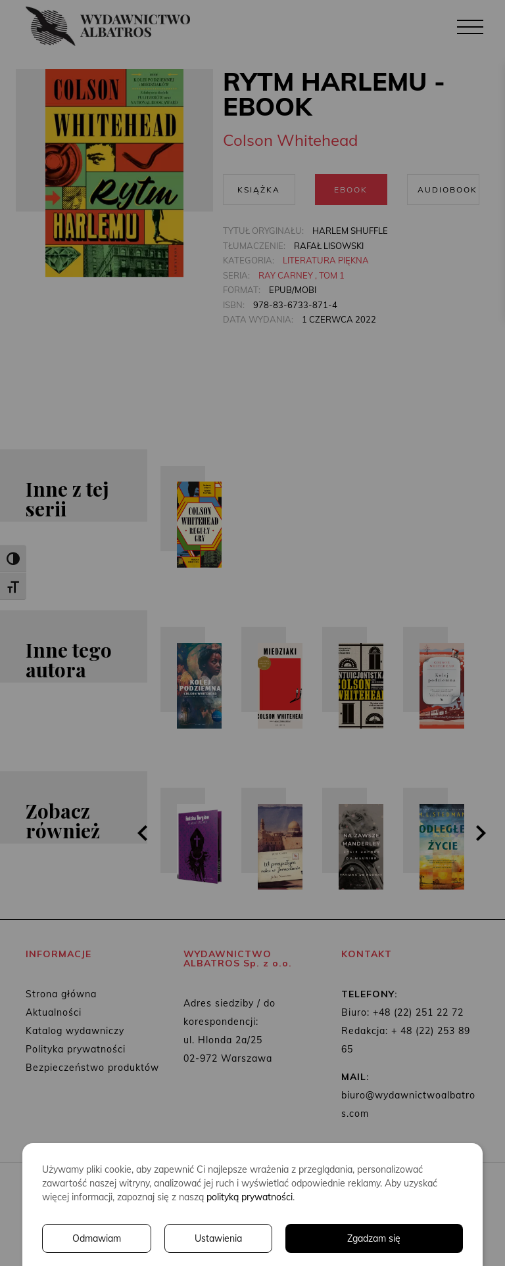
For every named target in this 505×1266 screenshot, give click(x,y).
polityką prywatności (249, 1197)
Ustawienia (218, 1238)
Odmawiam (96, 1238)
